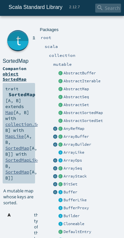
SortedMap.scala (66, 141)
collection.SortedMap (28, 66)
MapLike (87, 66)
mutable (61, 25)
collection (43, 25)
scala (29, 25)
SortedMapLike (71, 72)
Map (82, 60)
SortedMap (41, 33)
